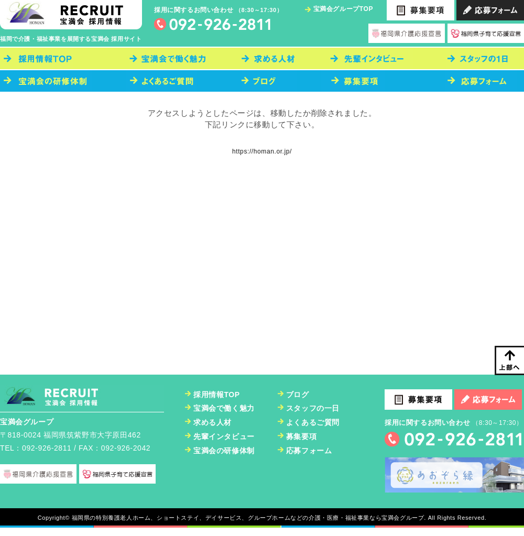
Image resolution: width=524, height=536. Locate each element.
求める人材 (212, 422)
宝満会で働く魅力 (224, 408)
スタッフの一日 (313, 408)
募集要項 (301, 436)
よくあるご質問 (313, 422)
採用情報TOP (216, 394)
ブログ (297, 394)
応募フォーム (309, 450)
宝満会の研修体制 (224, 450)
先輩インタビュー (224, 436)
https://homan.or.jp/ (262, 151)
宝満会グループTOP (343, 9)
